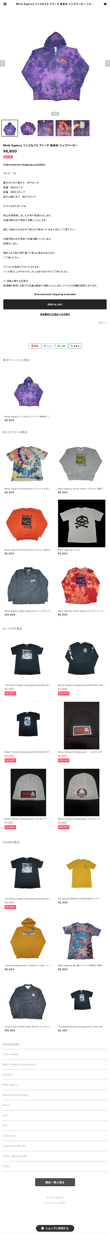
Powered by (55, 1203)
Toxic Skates (11, 1054)
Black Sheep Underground (19, 1064)
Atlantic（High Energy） (16, 1095)
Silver (6, 1105)
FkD (5, 1125)
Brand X (7, 1074)
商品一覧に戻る (55, 1182)
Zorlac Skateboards (15, 1156)
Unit (5, 1115)
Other (6, 1166)
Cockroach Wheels (14, 1145)
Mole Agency (11, 1084)
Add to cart (55, 304)
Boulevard (9, 1135)
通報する (103, 322)
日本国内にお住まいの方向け (55, 314)
